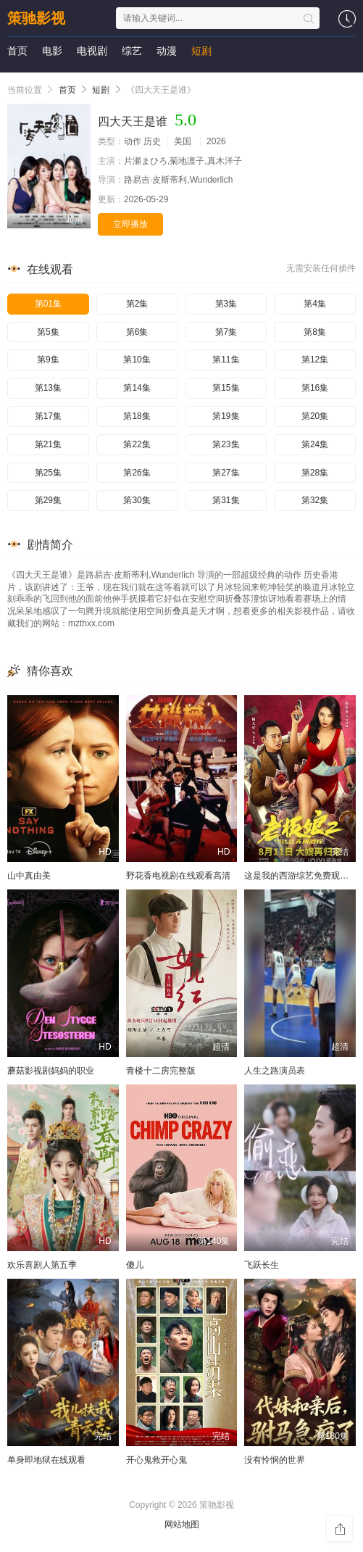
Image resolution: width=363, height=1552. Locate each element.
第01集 (48, 304)
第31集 (225, 500)
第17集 (48, 416)
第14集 (136, 388)
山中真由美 (29, 876)
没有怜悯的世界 (274, 1460)
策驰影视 (36, 18)
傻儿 (134, 1265)
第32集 (314, 500)
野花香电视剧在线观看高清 (178, 876)
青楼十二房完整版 (161, 1071)
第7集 (226, 332)
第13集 (48, 388)
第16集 (314, 388)
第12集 (314, 359)
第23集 (225, 444)
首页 (17, 51)
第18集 (136, 416)
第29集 (48, 500)
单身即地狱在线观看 (46, 1460)
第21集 (48, 444)
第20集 (314, 416)
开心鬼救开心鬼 (156, 1460)
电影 (52, 51)
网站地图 (181, 1524)
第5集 (48, 332)
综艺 (132, 51)
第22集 (136, 444)
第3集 (226, 304)
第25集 (48, 473)
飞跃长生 (261, 1265)
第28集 (314, 473)
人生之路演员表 (274, 1071)
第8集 (315, 332)
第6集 (137, 332)
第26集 (136, 473)
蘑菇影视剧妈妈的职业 (50, 1071)
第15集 (225, 388)
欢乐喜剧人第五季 (42, 1265)
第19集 (225, 416)
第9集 (48, 359)
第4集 (315, 304)
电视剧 (92, 51)
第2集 (137, 304)
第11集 (225, 359)
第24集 (314, 444)
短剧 (201, 51)
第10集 (136, 359)
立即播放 (130, 224)
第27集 (225, 473)
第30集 (136, 500)
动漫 (167, 51)
